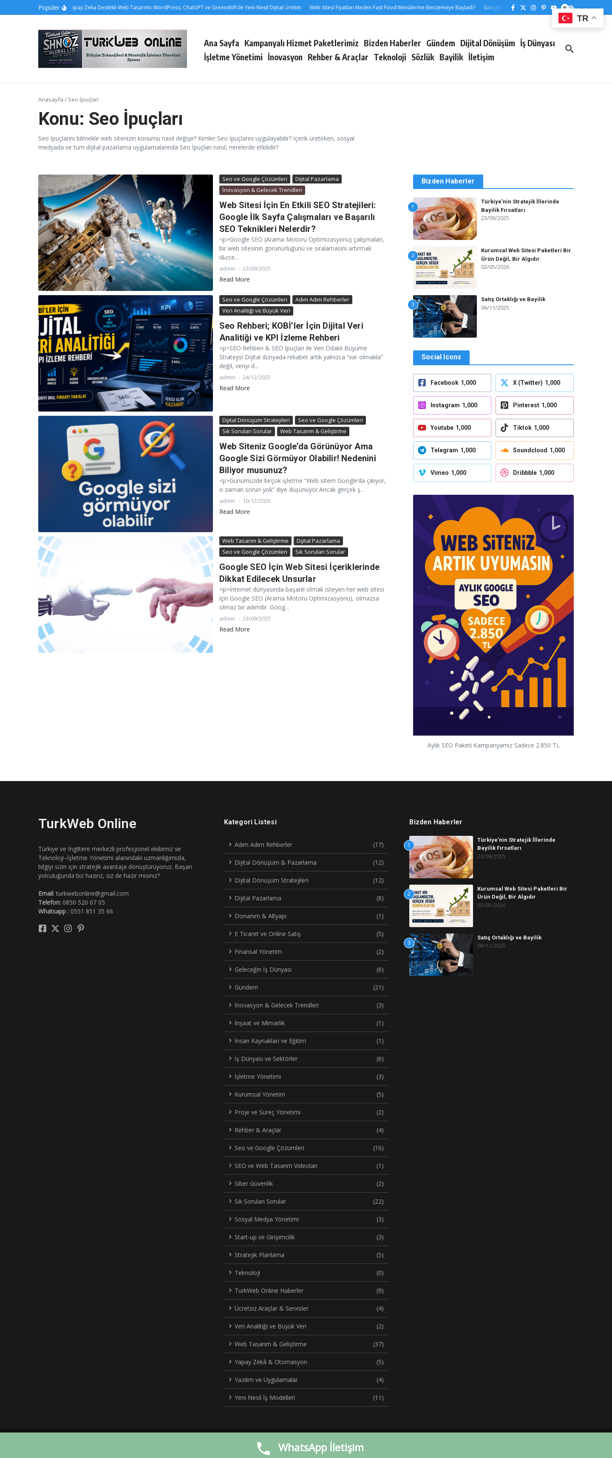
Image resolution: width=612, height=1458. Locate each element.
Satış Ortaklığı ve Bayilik (513, 299)
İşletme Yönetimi (233, 57)
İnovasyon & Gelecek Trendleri (262, 190)
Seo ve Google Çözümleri (254, 179)
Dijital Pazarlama (317, 179)
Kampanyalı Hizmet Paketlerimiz (301, 43)
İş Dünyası (537, 43)
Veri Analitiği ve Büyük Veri (256, 310)
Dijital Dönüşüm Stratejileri (256, 420)
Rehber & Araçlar (338, 57)
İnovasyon (285, 57)
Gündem (440, 43)
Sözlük (422, 57)
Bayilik (451, 57)
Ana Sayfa (221, 43)
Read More (234, 279)
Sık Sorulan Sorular (247, 431)
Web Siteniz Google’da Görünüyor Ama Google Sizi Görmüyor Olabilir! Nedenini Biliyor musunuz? (297, 458)
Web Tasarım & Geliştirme (313, 431)
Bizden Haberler (392, 43)
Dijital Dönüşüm (487, 43)
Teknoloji (390, 57)
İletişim (481, 57)
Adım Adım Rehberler (322, 299)
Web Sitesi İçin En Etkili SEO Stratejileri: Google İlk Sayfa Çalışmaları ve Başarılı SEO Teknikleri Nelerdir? (297, 217)
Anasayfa (50, 99)
